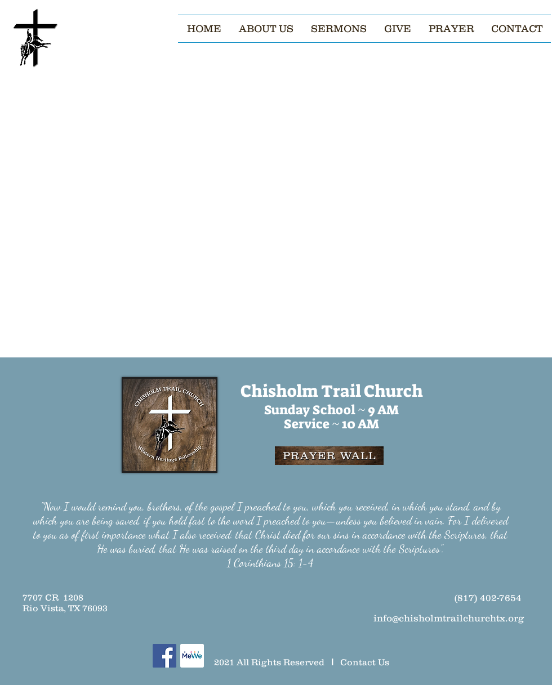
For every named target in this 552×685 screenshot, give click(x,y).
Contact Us (364, 662)
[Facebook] (164, 656)
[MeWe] (192, 656)
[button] (266, 28)
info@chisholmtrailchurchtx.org (448, 618)
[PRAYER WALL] (329, 455)
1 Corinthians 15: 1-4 (270, 563)
